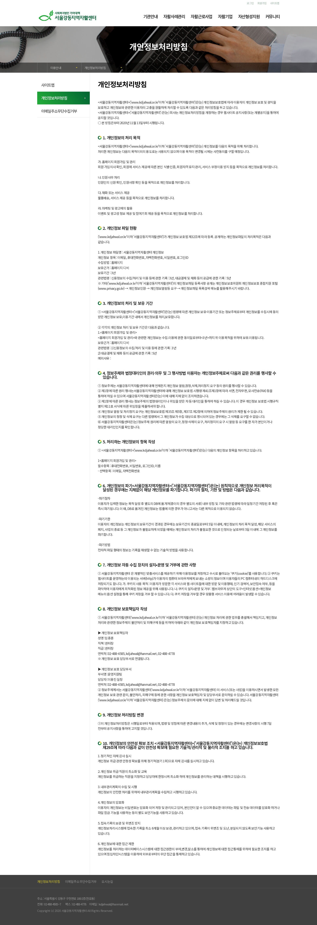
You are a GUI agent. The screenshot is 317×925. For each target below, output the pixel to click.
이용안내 (55, 68)
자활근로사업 (201, 16)
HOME (42, 66)
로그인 (250, 3)
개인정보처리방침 (95, 68)
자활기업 (225, 16)
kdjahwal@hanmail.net (114, 904)
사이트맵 (274, 3)
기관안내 (150, 16)
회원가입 (262, 3)
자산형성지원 (249, 16)
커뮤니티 (272, 16)
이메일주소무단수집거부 (59, 111)
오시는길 (107, 881)
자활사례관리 (174, 16)
